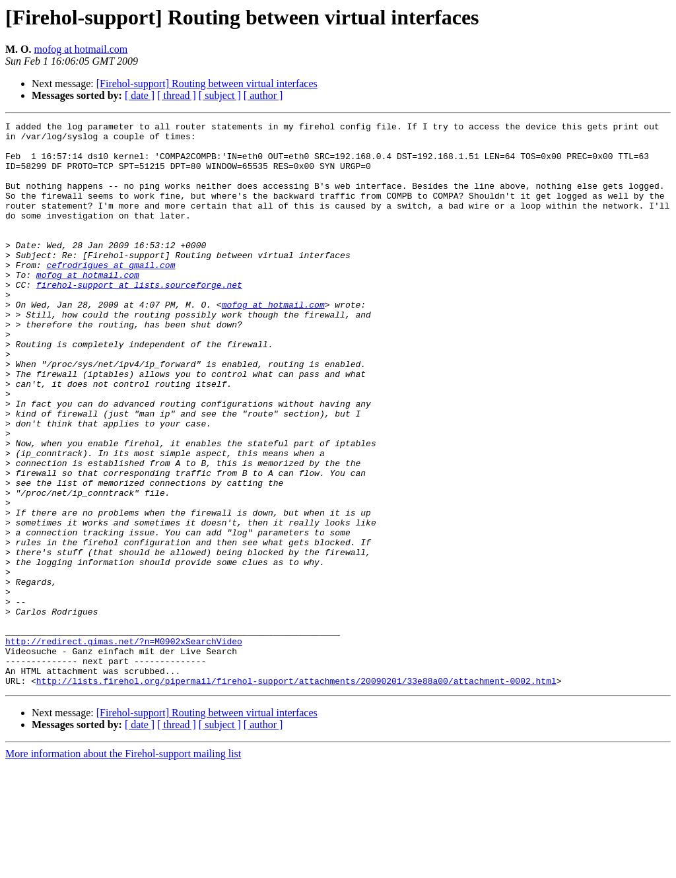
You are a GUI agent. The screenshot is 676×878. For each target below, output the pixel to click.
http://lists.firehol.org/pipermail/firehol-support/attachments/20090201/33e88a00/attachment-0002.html (296, 793)
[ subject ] (220, 95)
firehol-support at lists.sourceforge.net (139, 318)
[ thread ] (176, 95)
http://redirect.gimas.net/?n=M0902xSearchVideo (123, 746)
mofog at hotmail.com (81, 49)
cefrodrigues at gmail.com (110, 294)
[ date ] (139, 95)
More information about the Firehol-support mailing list (123, 866)
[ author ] (263, 95)
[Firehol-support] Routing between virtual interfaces (207, 83)
